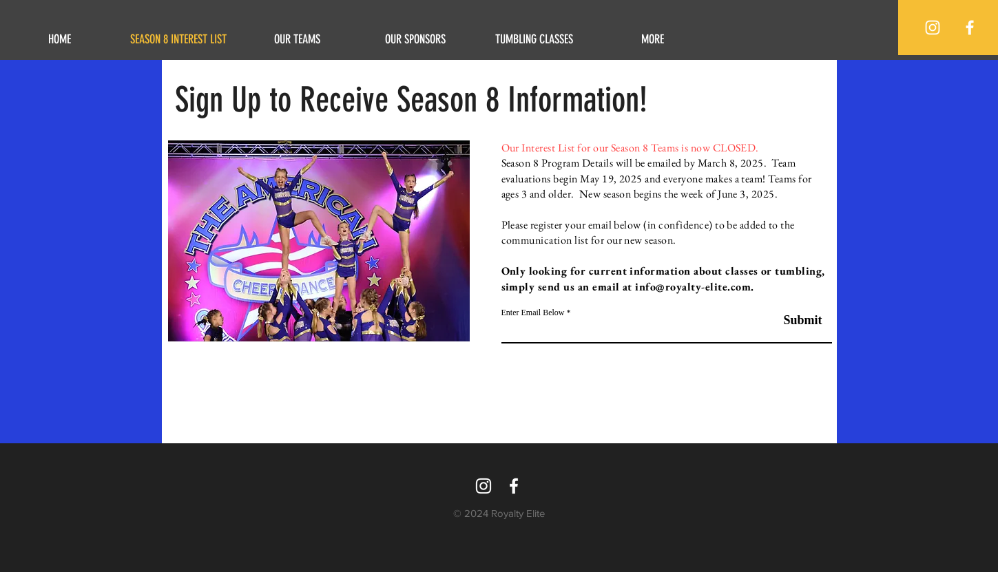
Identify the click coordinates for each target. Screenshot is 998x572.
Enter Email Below (533, 312)
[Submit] (787, 320)
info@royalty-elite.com (693, 286)
